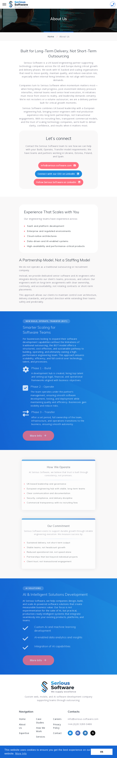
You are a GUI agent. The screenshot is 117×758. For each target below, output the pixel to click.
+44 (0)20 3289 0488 (80, 724)
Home (51, 36)
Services (40, 736)
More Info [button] (21, 753)
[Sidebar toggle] (112, 4)
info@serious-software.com (83, 719)
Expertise (24, 733)
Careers (57, 719)
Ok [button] (101, 752)
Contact (57, 733)
